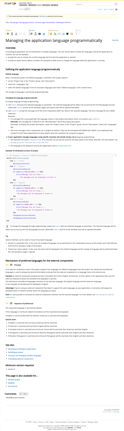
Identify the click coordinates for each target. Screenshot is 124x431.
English (111, 9)
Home (100, 9)
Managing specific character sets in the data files (29, 142)
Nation (13, 105)
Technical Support (61, 422)
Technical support (73, 422)
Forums (41, 422)
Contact (83, 422)
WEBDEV (11, 386)
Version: (21, 9)
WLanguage (14, 22)
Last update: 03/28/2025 (111, 413)
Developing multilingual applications (22, 352)
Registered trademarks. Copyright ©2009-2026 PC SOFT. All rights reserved (62, 426)
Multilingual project (15, 355)
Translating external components (20, 362)
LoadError (15, 111)
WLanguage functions (26, 22)
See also (115, 40)
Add (23, 397)
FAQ (47, 422)
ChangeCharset (34, 140)
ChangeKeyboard (63, 146)
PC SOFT (28, 422)
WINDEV (67, 429)
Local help (116, 415)
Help (7, 22)
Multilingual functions (63, 22)
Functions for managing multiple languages (24, 358)
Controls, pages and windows (45, 22)
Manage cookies (93, 422)
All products (12, 389)
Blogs (51, 422)
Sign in (106, 9)
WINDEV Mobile (14, 382)
